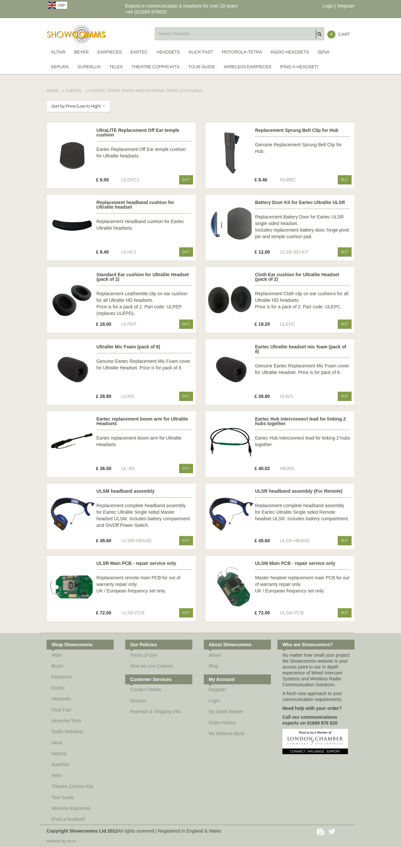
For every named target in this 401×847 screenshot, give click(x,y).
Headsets (168, 52)
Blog (216, 666)
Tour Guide (201, 67)
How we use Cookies (151, 666)
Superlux (89, 67)
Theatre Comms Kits (155, 67)
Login (328, 6)
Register (345, 6)
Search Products (320, 34)
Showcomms (76, 34)
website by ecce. (62, 841)
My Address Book (226, 733)
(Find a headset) (299, 67)
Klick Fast (201, 52)
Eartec (139, 52)
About (215, 655)
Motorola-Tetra (242, 52)
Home (53, 91)
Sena (323, 52)
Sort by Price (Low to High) (78, 106)
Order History (222, 722)
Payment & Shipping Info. (156, 711)
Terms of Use (143, 655)
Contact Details (145, 689)
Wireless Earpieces (247, 67)
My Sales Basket (226, 711)
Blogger (321, 831)
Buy (186, 179)
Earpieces (109, 52)
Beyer (81, 52)
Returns (138, 700)
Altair (58, 52)
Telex (116, 67)
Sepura (59, 67)
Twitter (332, 831)
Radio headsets (290, 52)
